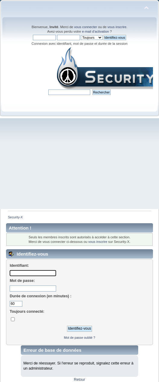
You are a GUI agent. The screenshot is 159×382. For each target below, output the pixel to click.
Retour (79, 379)
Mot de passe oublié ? (79, 337)
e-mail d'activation (95, 31)
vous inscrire (116, 27)
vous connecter (85, 27)
